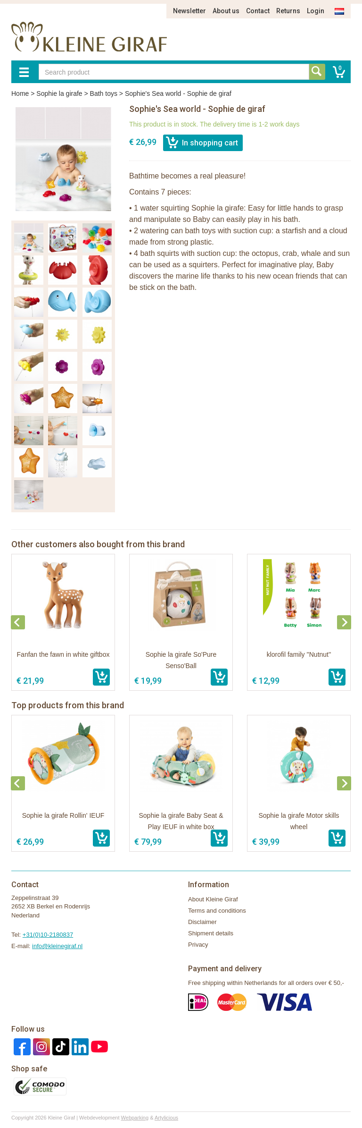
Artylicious (166, 1117)
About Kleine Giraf (213, 899)
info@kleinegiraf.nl (57, 946)
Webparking (135, 1117)
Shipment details (210, 933)
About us (226, 11)
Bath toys (103, 93)
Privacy (198, 944)
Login (315, 11)
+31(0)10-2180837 (48, 934)
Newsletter (189, 11)
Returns (288, 11)
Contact (258, 11)
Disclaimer (202, 921)
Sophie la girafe (59, 93)
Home (20, 93)
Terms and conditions (217, 910)
